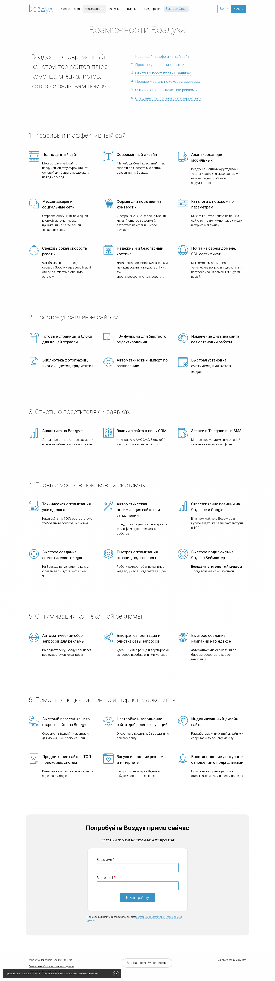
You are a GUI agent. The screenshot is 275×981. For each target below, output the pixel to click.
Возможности (94, 9)
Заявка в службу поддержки (147, 963)
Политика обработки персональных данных (51, 966)
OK (116, 973)
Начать (238, 8)
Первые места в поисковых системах (167, 81)
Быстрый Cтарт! (176, 8)
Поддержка (152, 9)
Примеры (130, 9)
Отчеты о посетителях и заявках (163, 73)
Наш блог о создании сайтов (231, 960)
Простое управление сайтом (159, 65)
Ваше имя (104, 860)
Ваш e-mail (105, 878)
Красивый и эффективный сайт (162, 56)
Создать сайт (70, 9)
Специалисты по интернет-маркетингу (168, 98)
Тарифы (113, 9)
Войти (224, 8)
